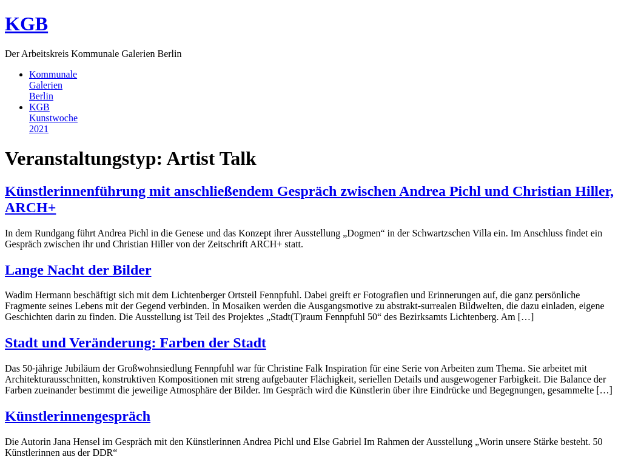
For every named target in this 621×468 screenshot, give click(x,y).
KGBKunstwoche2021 (53, 118)
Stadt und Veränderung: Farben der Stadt (135, 342)
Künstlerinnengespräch (77, 416)
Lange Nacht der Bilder (78, 270)
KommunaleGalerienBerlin (53, 85)
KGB (26, 24)
